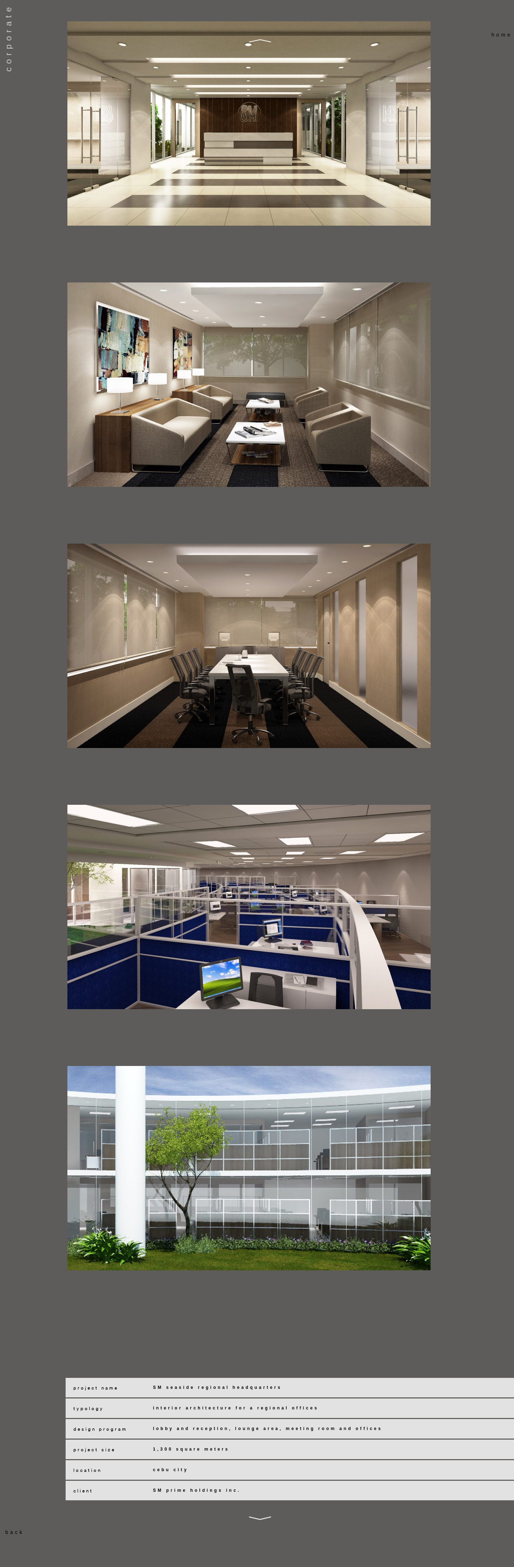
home (501, 35)
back (14, 1532)
